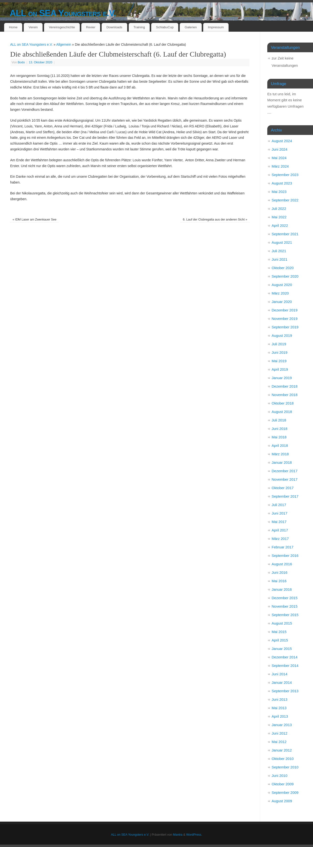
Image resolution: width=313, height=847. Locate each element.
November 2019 (285, 319)
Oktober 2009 (283, 784)
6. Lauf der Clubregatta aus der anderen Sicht (215, 219)
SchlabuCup (164, 27)
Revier (90, 27)
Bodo (21, 62)
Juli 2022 (279, 208)
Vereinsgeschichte (62, 27)
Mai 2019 (279, 361)
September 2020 (285, 276)
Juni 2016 (279, 572)
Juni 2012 (279, 733)
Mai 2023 (279, 192)
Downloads (114, 27)
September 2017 (285, 496)
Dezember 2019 (285, 310)
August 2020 (282, 285)
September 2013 (285, 691)
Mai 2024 (279, 158)
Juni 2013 (279, 699)
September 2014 (285, 665)
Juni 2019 (279, 352)
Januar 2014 (282, 682)
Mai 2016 (279, 581)
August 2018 (282, 412)
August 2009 (282, 801)
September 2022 (285, 200)
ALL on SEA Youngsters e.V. (63, 13)
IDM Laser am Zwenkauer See (34, 219)
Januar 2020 (282, 302)
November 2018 (285, 395)
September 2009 (285, 792)
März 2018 (280, 454)
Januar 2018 (282, 462)
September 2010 (285, 767)
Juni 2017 (279, 513)
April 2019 (280, 369)
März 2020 (280, 293)
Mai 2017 (279, 522)
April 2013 (280, 716)
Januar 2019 (282, 378)
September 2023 (285, 175)
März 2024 (280, 166)
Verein (33, 27)
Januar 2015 (282, 649)
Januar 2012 (282, 750)
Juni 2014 (279, 674)
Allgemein (63, 44)
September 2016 (285, 555)
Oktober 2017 (283, 488)
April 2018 (280, 445)
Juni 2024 (279, 149)
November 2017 (285, 479)
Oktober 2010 (283, 759)
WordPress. (194, 834)
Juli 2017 (279, 505)
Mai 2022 (279, 217)
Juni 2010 (279, 775)
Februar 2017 (282, 547)
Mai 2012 (279, 742)
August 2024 (282, 141)
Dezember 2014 (285, 657)
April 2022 (280, 225)
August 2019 (282, 335)
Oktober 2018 (283, 403)
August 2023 (282, 183)
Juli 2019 (279, 344)
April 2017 (280, 530)
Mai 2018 (279, 437)
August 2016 (282, 564)
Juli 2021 (279, 251)
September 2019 (285, 327)
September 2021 (285, 234)
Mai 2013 (279, 708)
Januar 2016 (282, 589)
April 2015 (280, 640)
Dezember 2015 (285, 598)
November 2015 (285, 606)
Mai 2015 (279, 632)
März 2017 (280, 539)
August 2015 (282, 623)
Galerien (191, 27)
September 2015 (285, 615)
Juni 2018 (279, 429)
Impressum (216, 27)
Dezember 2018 (285, 386)
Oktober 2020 (283, 268)
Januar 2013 (282, 725)
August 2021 (282, 242)
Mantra (177, 834)
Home (13, 27)
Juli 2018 (279, 420)
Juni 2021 (279, 259)
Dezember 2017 (285, 471)
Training (139, 27)
